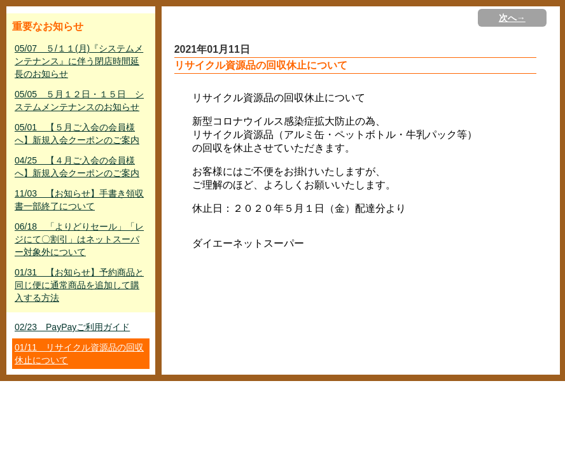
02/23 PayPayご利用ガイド (72, 327)
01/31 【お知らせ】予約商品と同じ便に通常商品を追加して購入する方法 (79, 285)
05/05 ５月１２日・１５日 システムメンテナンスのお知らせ (79, 100)
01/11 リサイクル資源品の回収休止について (79, 353)
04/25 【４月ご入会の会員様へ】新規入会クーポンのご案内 (77, 166)
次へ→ (512, 18)
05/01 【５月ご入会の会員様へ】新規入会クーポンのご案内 (77, 133)
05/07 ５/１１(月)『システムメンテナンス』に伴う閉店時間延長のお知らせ (79, 61)
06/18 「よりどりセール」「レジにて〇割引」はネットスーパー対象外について (79, 239)
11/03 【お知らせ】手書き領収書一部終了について (79, 199)
